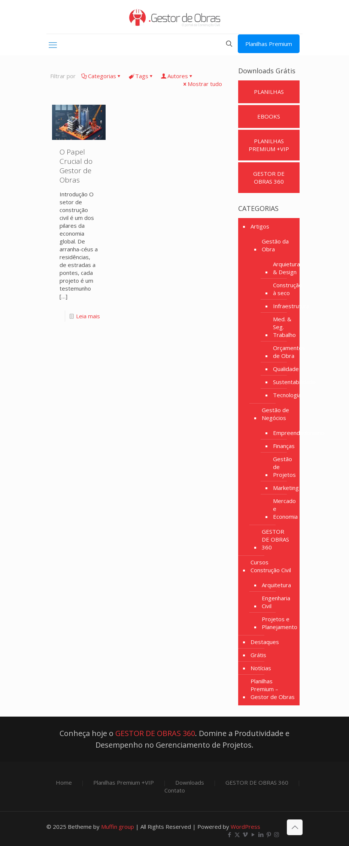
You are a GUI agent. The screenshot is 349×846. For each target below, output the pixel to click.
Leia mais (88, 316)
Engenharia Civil (276, 602)
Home (64, 782)
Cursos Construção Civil (271, 566)
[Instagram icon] (276, 834)
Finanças (284, 446)
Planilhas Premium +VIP (123, 782)
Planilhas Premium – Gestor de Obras (273, 689)
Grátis (258, 655)
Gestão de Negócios (275, 414)
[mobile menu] (52, 44)
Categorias (101, 76)
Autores (177, 76)
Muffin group (117, 826)
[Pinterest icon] (268, 834)
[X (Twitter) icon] (237, 834)
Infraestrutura (291, 306)
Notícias (261, 668)
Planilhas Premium (268, 43)
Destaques (265, 642)
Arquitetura (276, 585)
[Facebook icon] (229, 834)
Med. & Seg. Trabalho (284, 326)
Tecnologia (287, 395)
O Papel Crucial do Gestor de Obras (76, 166)
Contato (174, 790)
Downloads (189, 782)
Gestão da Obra (275, 245)
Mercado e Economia (285, 508)
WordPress (245, 826)
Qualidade (286, 369)
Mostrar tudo (202, 84)
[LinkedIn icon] (261, 834)
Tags (141, 76)
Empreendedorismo (299, 432)
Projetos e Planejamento (279, 623)
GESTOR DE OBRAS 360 (275, 539)
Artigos (260, 226)
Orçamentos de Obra (289, 351)
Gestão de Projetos (284, 466)
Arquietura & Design (286, 268)
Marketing (286, 487)
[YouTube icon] (253, 834)
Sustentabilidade (294, 382)
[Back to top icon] (295, 827)
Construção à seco (287, 289)
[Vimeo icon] (245, 834)
